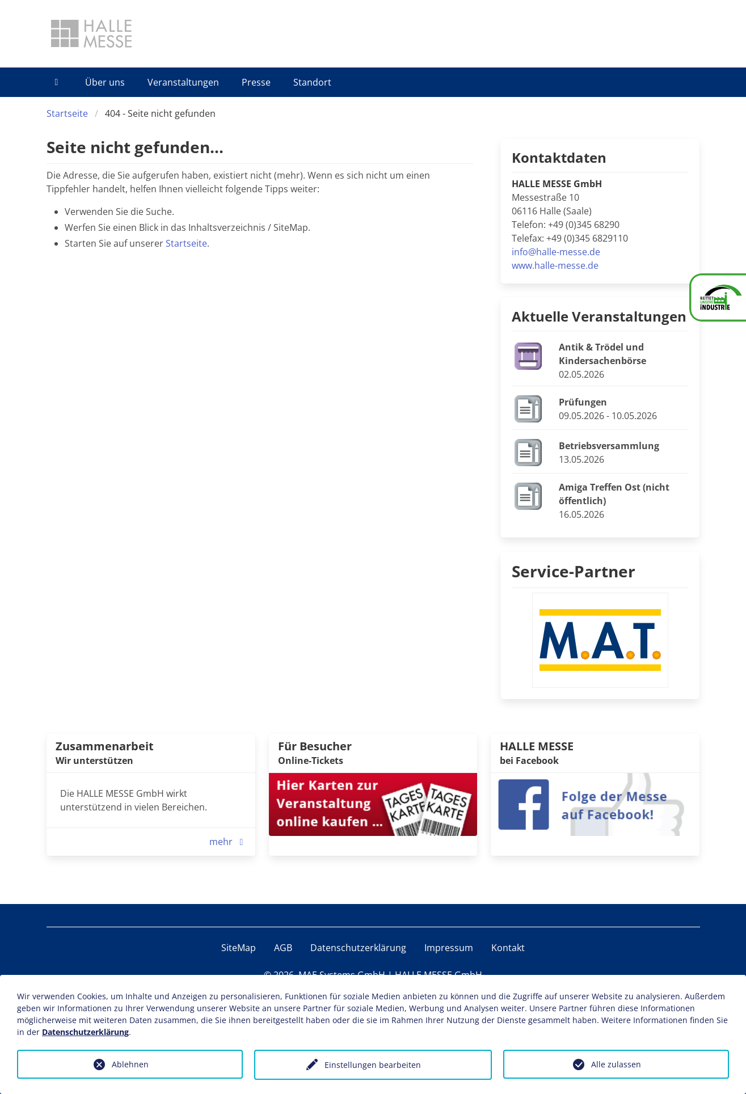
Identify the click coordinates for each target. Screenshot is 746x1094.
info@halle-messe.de (556, 252)
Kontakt (508, 947)
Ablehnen (130, 1064)
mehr (228, 841)
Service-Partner (573, 571)
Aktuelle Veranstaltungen (599, 316)
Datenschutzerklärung (358, 947)
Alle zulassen (616, 1064)
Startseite (67, 113)
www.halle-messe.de (555, 265)
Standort (312, 82)
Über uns (105, 82)
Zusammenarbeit (105, 746)
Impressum (448, 947)
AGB (283, 947)
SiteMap (238, 947)
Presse (256, 82)
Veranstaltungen (183, 82)
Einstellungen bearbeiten (372, 1064)
